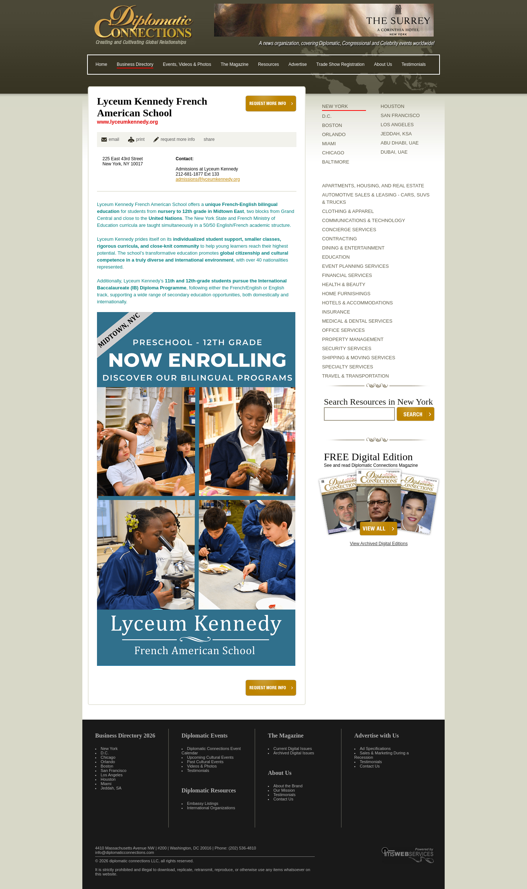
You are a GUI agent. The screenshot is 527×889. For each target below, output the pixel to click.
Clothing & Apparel (348, 211)
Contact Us (283, 799)
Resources (268, 64)
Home (101, 64)
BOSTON (332, 125)
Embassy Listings (202, 803)
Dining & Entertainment (353, 248)
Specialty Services (347, 367)
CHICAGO (333, 152)
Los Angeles (112, 775)
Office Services (343, 330)
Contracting (339, 238)
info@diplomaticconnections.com (124, 852)
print (140, 139)
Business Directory (135, 64)
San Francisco (113, 770)
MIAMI (329, 143)
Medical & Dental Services (357, 321)
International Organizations (211, 808)
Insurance (336, 312)
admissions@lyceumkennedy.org (208, 179)
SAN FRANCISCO (400, 115)
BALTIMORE (335, 162)
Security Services (346, 348)
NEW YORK (335, 106)
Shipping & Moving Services (358, 357)
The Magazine (234, 64)
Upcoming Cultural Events (210, 757)
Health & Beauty (343, 284)
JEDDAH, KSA (396, 133)
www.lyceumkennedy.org (127, 122)
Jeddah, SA (111, 788)
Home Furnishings (346, 293)
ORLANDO (333, 134)
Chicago (108, 757)
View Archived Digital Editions (379, 543)
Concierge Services (349, 229)
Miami (106, 783)
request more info (174, 139)
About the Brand (288, 786)
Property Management (353, 339)
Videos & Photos (202, 766)
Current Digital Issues (292, 748)
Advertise (297, 64)
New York (109, 748)
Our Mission (284, 790)
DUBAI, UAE (394, 152)
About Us (383, 64)
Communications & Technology (363, 220)
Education (336, 257)
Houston (108, 779)
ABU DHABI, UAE (400, 143)
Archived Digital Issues (293, 753)
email (110, 139)
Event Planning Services (355, 266)
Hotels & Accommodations (357, 302)
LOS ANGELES (397, 124)
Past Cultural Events (205, 761)
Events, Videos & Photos (187, 64)
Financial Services (347, 275)
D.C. (327, 116)
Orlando (108, 761)
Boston (107, 766)
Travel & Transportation (355, 376)
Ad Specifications (375, 748)
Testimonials (413, 64)
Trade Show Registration (340, 64)
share (208, 139)
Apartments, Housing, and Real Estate (373, 185)
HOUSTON (392, 106)
